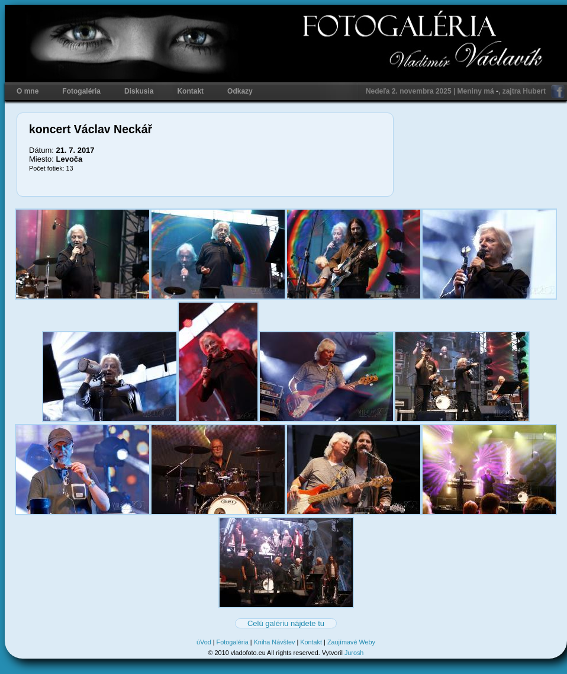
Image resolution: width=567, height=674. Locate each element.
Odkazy (240, 91)
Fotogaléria (81, 91)
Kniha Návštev (274, 642)
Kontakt (190, 91)
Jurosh (354, 652)
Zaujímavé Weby (351, 642)
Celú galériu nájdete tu (285, 623)
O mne (27, 91)
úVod (203, 642)
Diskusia (138, 91)
